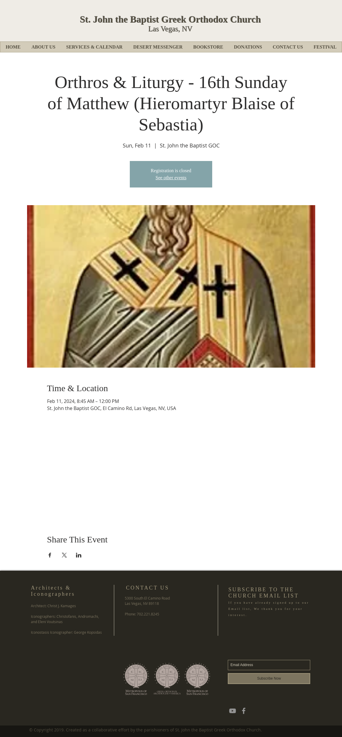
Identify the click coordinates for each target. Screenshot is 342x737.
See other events (171, 177)
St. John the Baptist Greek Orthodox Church (170, 19)
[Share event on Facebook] (50, 555)
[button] (43, 47)
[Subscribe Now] (269, 678)
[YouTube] (232, 711)
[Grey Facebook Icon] (244, 711)
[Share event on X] (64, 555)
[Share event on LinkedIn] (79, 555)
